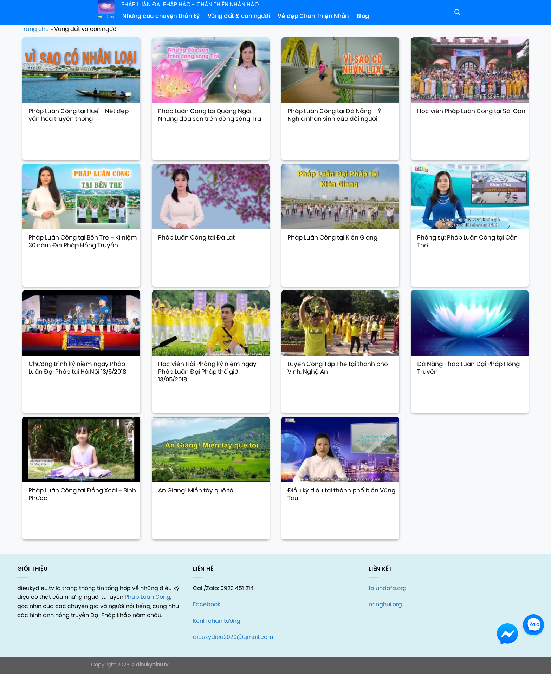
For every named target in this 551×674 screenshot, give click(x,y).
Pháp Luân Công (147, 597)
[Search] (457, 12)
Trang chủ (35, 29)
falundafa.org (388, 588)
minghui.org (385, 604)
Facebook (206, 604)
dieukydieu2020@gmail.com (233, 637)
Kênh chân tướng (216, 620)
